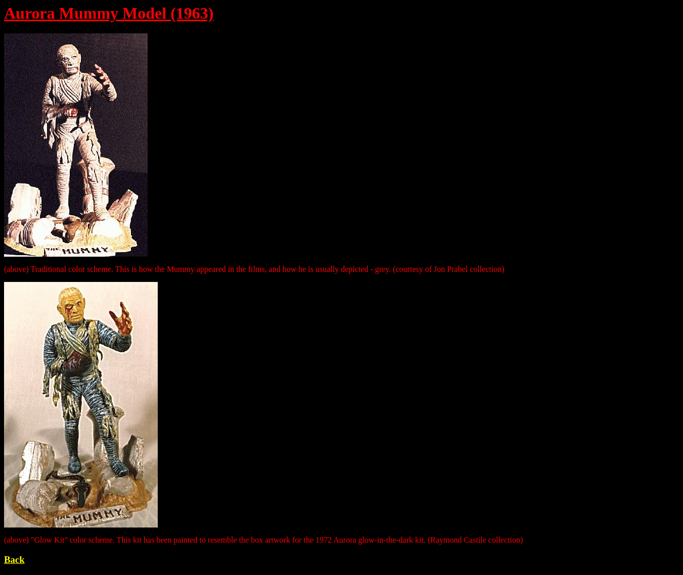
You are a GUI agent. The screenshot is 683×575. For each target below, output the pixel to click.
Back (14, 559)
